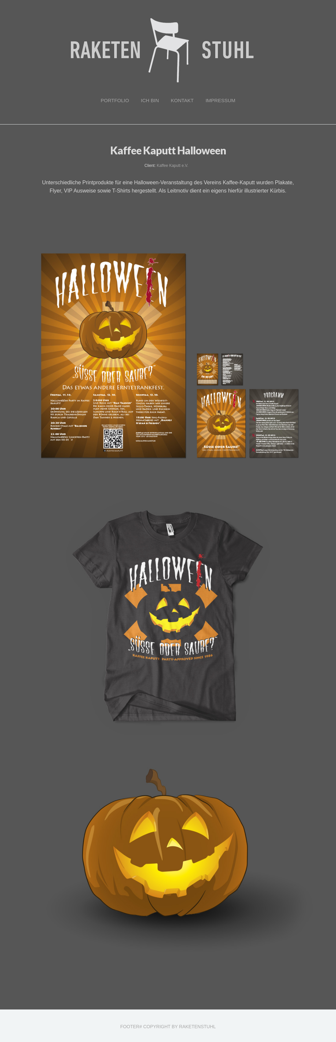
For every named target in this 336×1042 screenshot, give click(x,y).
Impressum (220, 100)
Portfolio (115, 100)
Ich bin (150, 100)
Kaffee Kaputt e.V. (172, 165)
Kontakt (182, 100)
